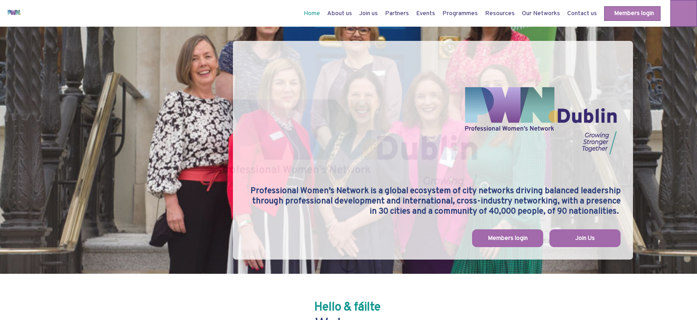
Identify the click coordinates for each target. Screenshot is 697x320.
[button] (632, 13)
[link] (339, 13)
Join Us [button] (585, 238)
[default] (312, 13)
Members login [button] (508, 238)
